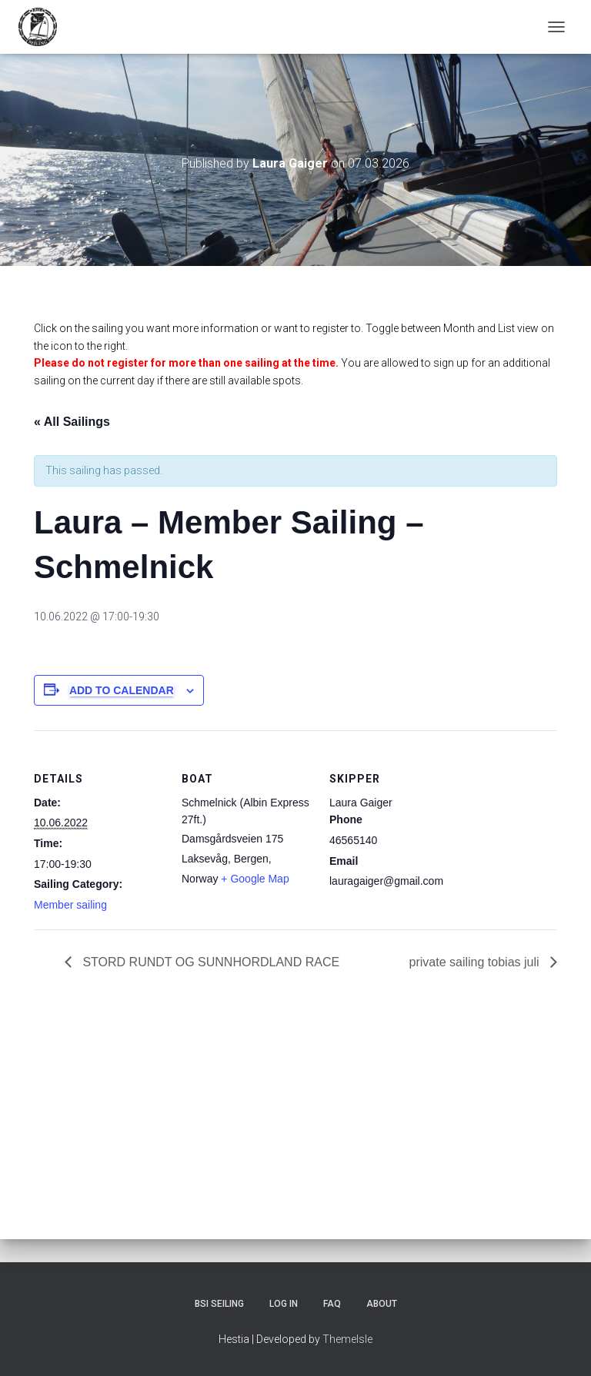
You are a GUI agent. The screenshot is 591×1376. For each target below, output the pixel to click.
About (381, 1303)
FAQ (332, 1303)
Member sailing (70, 905)
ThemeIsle (347, 1339)
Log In (283, 1303)
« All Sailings (72, 421)
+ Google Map (255, 878)
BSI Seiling (219, 1303)
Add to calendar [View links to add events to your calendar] (121, 690)
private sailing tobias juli (476, 962)
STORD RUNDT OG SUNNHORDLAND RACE (209, 962)
